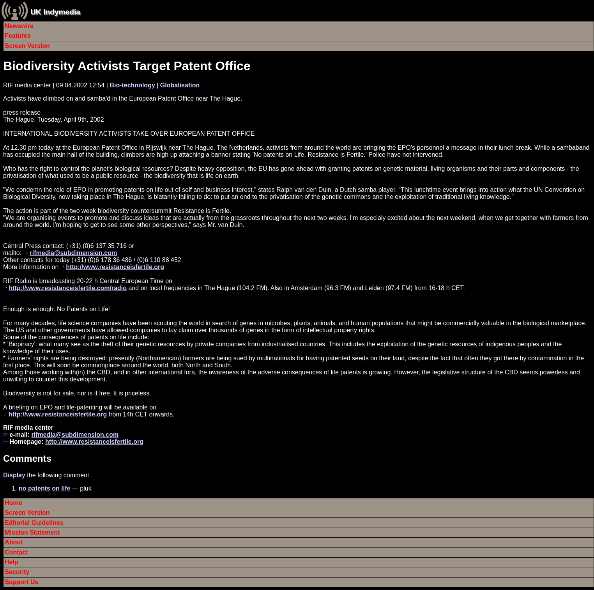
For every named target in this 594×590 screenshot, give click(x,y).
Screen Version (27, 46)
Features (18, 35)
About (14, 542)
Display (14, 475)
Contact (16, 552)
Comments (27, 458)
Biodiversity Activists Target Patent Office (127, 66)
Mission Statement (32, 532)
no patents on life (44, 488)
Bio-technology (132, 85)
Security (17, 572)
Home (13, 503)
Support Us (21, 582)
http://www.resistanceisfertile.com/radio (68, 288)
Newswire (19, 26)
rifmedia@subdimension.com (73, 253)
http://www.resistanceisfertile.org (115, 267)
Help (11, 562)
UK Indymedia (55, 12)
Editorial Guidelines (34, 522)
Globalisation (180, 85)
